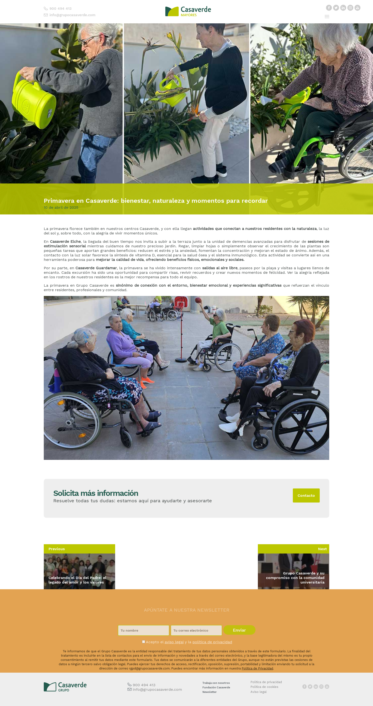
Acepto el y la (187, 664)
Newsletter (209, 692)
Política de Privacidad (257, 690)
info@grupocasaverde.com (72, 15)
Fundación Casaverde (216, 687)
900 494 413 (60, 8)
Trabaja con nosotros (216, 683)
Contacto (306, 495)
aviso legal (174, 664)
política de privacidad (212, 664)
